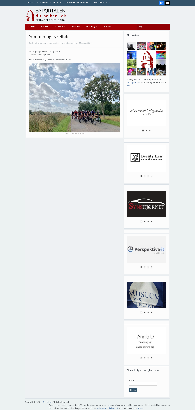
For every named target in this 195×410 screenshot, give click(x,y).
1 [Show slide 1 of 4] (141, 176)
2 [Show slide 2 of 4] (144, 176)
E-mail (132, 381)
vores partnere (133, 82)
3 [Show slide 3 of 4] (148, 176)
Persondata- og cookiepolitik (77, 2)
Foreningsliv (92, 26)
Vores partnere (42, 2)
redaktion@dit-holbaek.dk (107, 408)
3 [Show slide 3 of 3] (149, 130)
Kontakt (107, 26)
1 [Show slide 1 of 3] (142, 130)
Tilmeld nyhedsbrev (99, 2)
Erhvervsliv (60, 26)
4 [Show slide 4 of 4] (151, 176)
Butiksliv (45, 26)
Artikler (141, 408)
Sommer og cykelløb (48, 36)
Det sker (31, 26)
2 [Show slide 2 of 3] (146, 130)
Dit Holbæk (47, 402)
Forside (29, 2)
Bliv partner (57, 2)
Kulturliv (76, 26)
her (128, 86)
